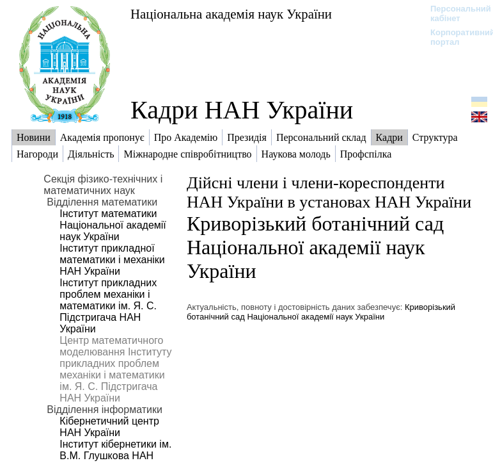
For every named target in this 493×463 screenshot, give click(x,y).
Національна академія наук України (231, 13)
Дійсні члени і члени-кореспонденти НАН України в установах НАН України (329, 192)
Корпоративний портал (454, 37)
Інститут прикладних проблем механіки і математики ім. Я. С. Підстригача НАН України (108, 305)
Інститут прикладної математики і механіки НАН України (111, 260)
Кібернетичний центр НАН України (109, 427)
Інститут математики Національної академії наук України (112, 225)
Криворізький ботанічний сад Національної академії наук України (315, 247)
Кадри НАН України (241, 109)
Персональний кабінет (454, 13)
